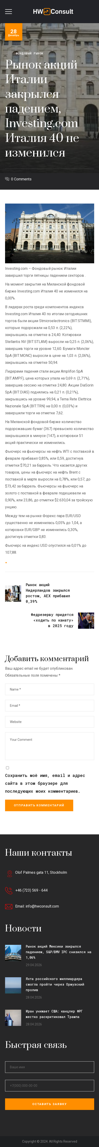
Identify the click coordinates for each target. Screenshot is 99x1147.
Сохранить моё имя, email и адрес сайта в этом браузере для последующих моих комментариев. (45, 783)
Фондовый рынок (30, 53)
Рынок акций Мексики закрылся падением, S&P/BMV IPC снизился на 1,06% (58, 952)
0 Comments (21, 179)
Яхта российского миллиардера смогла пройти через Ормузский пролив (55, 984)
